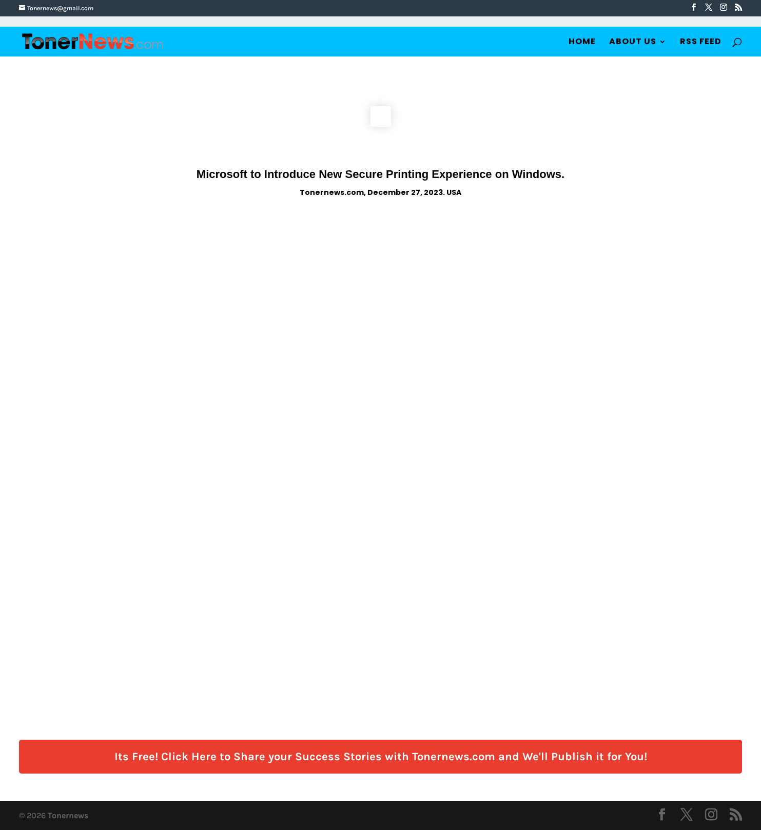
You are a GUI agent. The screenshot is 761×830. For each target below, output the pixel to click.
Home (582, 42)
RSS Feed (700, 42)
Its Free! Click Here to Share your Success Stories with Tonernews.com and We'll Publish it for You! (380, 756)
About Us (632, 42)
